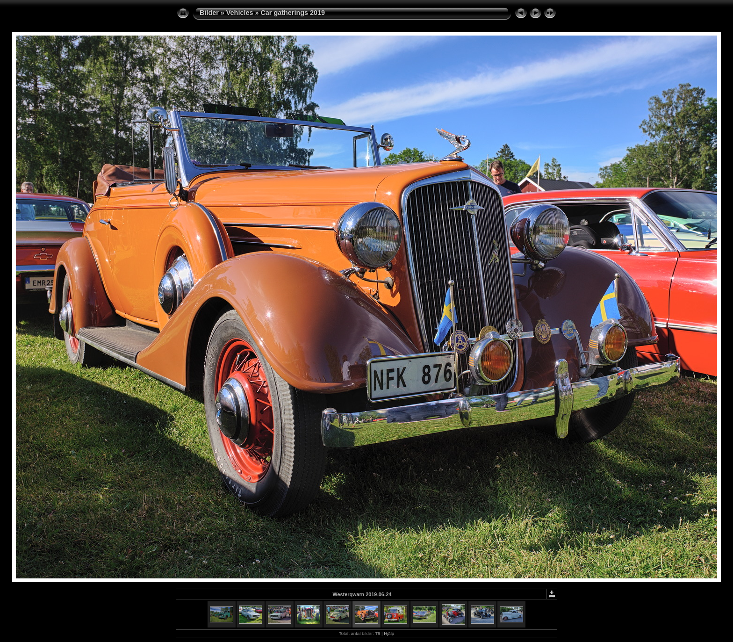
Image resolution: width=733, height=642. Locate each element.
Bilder (209, 12)
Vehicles (239, 12)
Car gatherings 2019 (292, 12)
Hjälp (389, 633)
